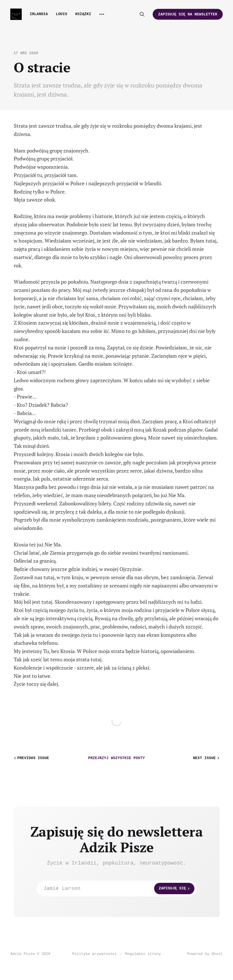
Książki (83, 14)
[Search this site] (142, 14)
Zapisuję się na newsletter (187, 14)
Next (206, 758)
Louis (61, 14)
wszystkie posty (116, 758)
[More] (101, 14)
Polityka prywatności (94, 954)
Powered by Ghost (205, 954)
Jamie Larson (118, 888)
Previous (31, 758)
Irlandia (39, 14)
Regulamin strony (143, 954)
